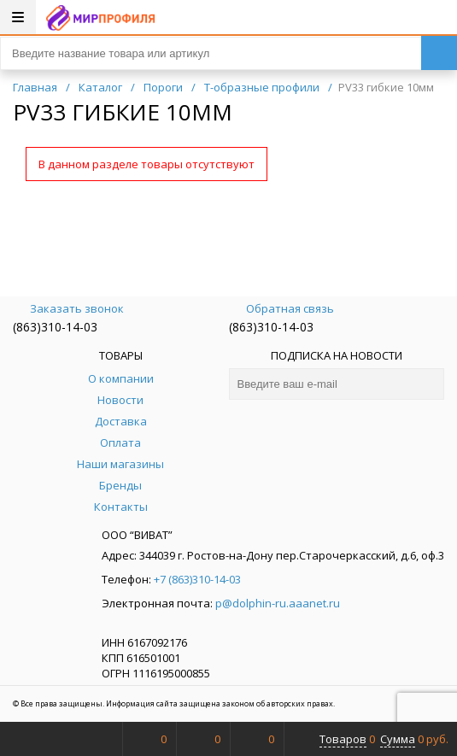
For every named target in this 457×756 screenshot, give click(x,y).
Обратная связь (281, 308)
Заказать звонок (68, 308)
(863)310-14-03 (55, 327)
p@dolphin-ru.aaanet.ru (277, 603)
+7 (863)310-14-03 (197, 579)
